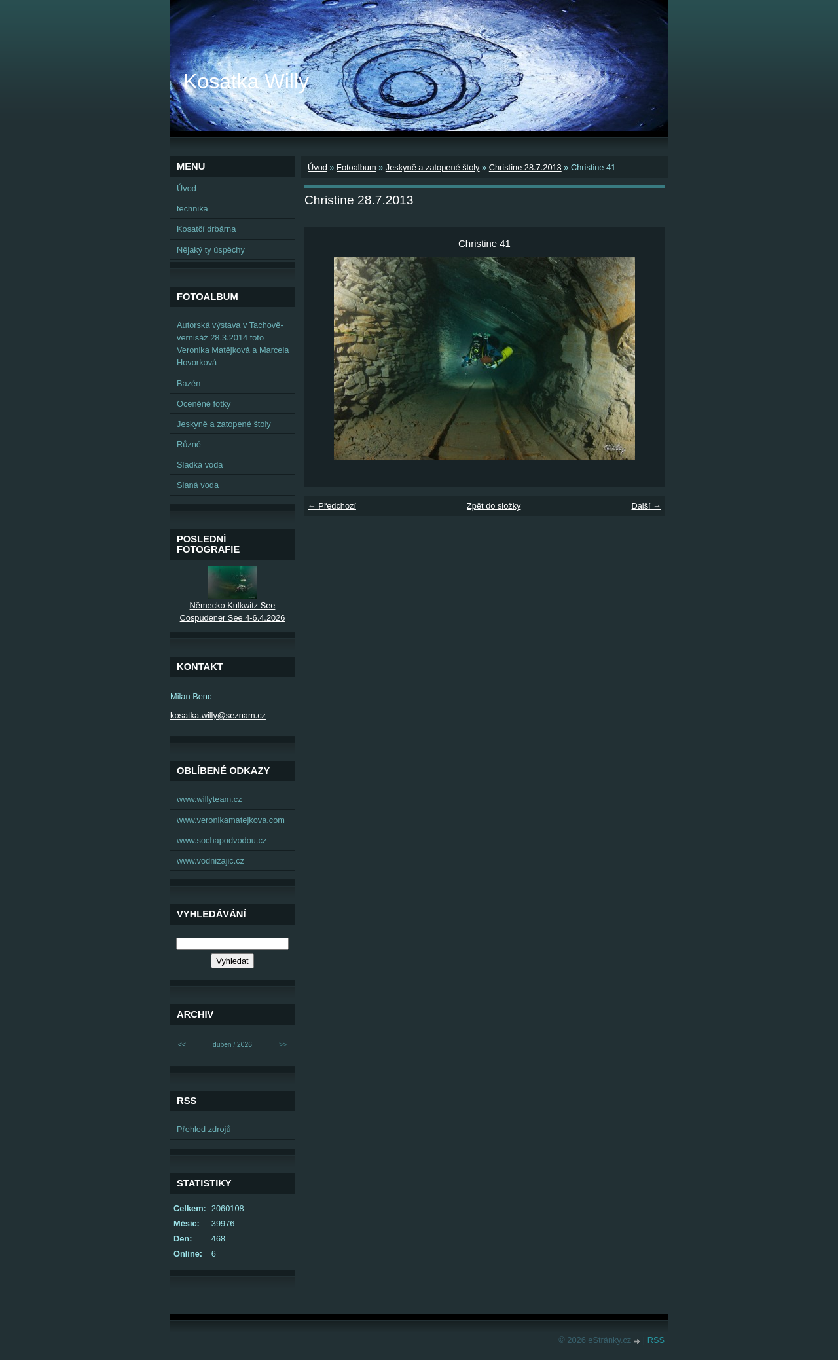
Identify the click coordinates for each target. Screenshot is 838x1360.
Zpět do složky (494, 506)
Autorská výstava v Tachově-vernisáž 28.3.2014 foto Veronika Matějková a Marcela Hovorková (233, 344)
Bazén (188, 383)
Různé (189, 444)
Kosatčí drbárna (206, 229)
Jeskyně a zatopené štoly (433, 167)
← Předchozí (332, 506)
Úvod (317, 167)
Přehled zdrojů (204, 1129)
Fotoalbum (356, 167)
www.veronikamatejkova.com (231, 820)
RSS (656, 1340)
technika (192, 208)
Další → (646, 506)
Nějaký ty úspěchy (211, 250)
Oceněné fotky (204, 404)
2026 (244, 1044)
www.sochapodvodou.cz (221, 840)
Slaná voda (198, 485)
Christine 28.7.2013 (525, 167)
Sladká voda (200, 464)
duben (222, 1044)
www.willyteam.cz (209, 799)
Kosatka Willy (246, 81)
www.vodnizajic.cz (210, 861)
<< (182, 1044)
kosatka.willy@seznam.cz (218, 715)
